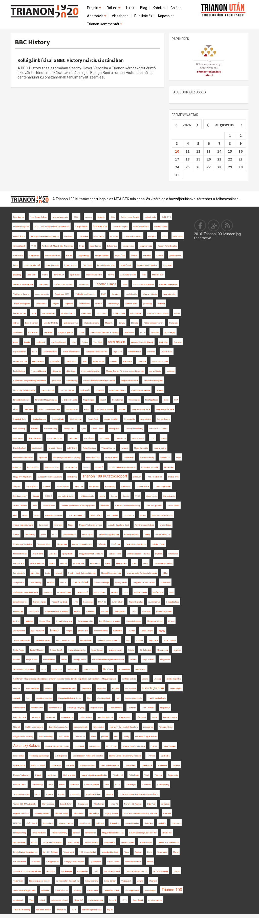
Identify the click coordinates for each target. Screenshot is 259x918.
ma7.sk (63, 583)
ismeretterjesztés (87, 765)
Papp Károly (105, 438)
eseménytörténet (42, 813)
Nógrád (16, 727)
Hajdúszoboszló (86, 496)
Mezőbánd (89, 438)
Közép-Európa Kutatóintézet (25, 852)
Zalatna (110, 275)
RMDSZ (48, 496)
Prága (15, 265)
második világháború (110, 852)
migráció (158, 554)
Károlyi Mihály (98, 361)
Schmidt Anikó (131, 304)
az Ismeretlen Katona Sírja (67, 881)
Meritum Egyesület (153, 506)
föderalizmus (18, 217)
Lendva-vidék (130, 765)
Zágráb (38, 775)
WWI (146, 775)
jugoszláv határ (37, 631)
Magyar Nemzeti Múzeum (91, 554)
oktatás (114, 592)
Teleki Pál (99, 390)
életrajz (98, 304)
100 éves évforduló (87, 852)
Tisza (126, 852)
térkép (102, 496)
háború (154, 717)
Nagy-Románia (52, 265)
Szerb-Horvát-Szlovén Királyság (81, 573)
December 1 (129, 515)
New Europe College (38, 217)
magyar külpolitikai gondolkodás (94, 775)
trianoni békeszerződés (23, 457)
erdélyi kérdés (131, 294)
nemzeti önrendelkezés (82, 544)
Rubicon (138, 852)
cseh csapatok (71, 467)
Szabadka (165, 756)
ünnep (152, 438)
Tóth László (118, 775)
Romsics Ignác (39, 602)
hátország (56, 371)
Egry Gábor (87, 265)
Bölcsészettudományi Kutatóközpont (108, 659)
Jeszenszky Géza (21, 794)
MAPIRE (102, 602)
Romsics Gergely (170, 717)
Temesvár (141, 361)
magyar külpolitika (65, 332)
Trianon (55, 630)
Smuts (16, 534)
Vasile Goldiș (18, 881)
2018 (74, 910)
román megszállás (164, 611)
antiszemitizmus (70, 323)
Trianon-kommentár (105, 24)
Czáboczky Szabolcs (22, 544)
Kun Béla (146, 255)
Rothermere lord (134, 352)
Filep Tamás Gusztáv (65, 640)
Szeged (125, 496)
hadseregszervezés (133, 698)
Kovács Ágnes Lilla (85, 621)
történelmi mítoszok (149, 467)
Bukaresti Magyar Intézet (146, 736)
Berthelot (161, 304)
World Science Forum (110, 765)
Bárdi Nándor (84, 304)
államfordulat (58, 275)
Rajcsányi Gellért (165, 727)
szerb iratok (18, 255)
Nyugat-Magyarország (111, 573)
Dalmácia (167, 813)
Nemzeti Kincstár (38, 371)
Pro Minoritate (19, 573)
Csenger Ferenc (163, 419)
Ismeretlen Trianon (111, 890)
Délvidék (63, 563)
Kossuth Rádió (58, 419)
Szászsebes (41, 304)
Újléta (83, 429)
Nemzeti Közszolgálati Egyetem (124, 727)
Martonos (74, 785)
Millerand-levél (157, 275)
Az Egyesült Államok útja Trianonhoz (57, 246)
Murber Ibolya (165, 525)
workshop (151, 352)
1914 (142, 332)
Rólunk (114, 8)
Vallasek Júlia (150, 217)
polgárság (17, 275)
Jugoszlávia (48, 823)
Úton (89, 698)
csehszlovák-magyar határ (24, 890)
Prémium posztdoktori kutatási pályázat (78, 506)
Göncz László (97, 429)
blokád (163, 438)
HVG (75, 602)
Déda (113, 217)
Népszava (153, 640)
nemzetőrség (155, 371)
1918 (34, 352)
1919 (124, 900)
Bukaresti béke (48, 506)
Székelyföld (55, 361)
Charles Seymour (91, 785)
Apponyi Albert (121, 583)
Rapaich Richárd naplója (167, 246)
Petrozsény (43, 284)
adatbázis (146, 611)
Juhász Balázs (85, 717)
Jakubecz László (69, 400)
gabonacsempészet (59, 900)
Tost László (63, 736)
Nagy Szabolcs (90, 669)
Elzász (143, 515)
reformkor (58, 525)
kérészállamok (19, 246)
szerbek (88, 217)
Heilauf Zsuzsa (20, 361)
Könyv (86, 409)
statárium (45, 890)
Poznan (177, 871)
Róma (164, 236)
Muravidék (173, 323)
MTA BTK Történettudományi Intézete (140, 813)
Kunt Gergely (170, 332)
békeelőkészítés (20, 602)
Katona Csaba (33, 467)
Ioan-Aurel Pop (19, 429)
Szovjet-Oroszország (133, 236)
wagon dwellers (96, 708)
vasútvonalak (130, 688)
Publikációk (143, 16)
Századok (146, 785)
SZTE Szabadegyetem (143, 284)
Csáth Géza (129, 332)
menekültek (80, 582)
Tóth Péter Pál (143, 486)
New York (79, 486)
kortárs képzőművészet (162, 515)
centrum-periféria (129, 679)
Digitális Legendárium (34, 727)
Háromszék (83, 284)
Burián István (117, 602)
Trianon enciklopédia (21, 304)
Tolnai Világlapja (169, 746)
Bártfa (45, 275)
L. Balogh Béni (61, 756)
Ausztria (104, 611)
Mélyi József (31, 659)
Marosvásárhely (115, 708)
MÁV (103, 294)
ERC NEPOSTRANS (158, 429)
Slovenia (176, 765)
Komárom (116, 294)
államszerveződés (94, 275)
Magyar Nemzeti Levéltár (134, 746)
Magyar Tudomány (21, 775)
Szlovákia (148, 823)
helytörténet (52, 775)
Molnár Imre (173, 477)
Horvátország (48, 804)
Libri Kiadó (48, 332)
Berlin (85, 361)
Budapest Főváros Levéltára (50, 477)
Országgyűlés (95, 515)
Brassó (25, 515)
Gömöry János (69, 429)
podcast (76, 833)
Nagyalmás (165, 659)
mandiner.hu (82, 871)
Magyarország (125, 717)
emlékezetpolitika (173, 679)
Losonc (145, 679)
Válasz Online (109, 842)
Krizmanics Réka (52, 467)
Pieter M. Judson (67, 390)
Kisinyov (121, 323)
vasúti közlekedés (140, 227)
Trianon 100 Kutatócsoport (104, 476)
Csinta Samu (71, 361)
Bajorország (173, 775)
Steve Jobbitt (173, 506)
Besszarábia (99, 236)
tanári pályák (114, 429)
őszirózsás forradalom (90, 371)
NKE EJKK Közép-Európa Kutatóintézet (52, 227)
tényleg (171, 621)
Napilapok (68, 304)
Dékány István (19, 313)
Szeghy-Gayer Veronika (74, 862)
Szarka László (61, 890)
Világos (69, 631)
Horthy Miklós (69, 775)
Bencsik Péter (66, 804)
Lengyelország (145, 246)
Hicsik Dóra (56, 669)
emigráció (165, 804)
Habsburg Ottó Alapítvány (24, 390)
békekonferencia (100, 631)
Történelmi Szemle (21, 294)
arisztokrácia (145, 419)
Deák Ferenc (37, 554)
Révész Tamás (19, 785)
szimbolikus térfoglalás (153, 381)
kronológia (17, 467)
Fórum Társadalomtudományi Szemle (99, 381)
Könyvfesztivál (19, 717)
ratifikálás (29, 621)
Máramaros (162, 852)
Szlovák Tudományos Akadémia (27, 871)
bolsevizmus (141, 669)
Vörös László (73, 842)
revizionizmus (154, 602)
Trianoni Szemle (108, 448)
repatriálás (35, 573)
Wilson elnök (79, 813)
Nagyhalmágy (83, 255)
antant (61, 785)
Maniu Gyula (87, 534)
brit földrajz (94, 813)
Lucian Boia (55, 765)
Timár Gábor (83, 631)
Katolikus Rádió (158, 544)
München (155, 332)
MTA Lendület (169, 640)
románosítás (90, 833)
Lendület (34, 429)
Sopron (114, 496)
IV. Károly (114, 236)
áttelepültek (126, 486)
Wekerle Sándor (140, 592)
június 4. (101, 217)
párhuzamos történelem (147, 265)
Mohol (175, 852)
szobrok (159, 255)
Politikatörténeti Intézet (85, 294)
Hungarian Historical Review (69, 698)
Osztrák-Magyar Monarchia (57, 746)
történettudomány (59, 833)
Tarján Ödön (120, 255)
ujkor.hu (157, 679)
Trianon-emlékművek (71, 352)
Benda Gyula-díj (19, 448)
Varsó (134, 563)
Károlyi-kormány (91, 881)
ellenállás (159, 390)
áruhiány (109, 794)
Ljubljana (52, 554)
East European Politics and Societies (88, 756)
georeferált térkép (93, 794)
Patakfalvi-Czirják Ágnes (135, 544)
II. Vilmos (151, 756)
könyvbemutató (69, 534)
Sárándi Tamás (47, 390)
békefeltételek (49, 659)
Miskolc (134, 255)
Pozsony (77, 890)
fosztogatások (151, 400)
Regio (178, 457)
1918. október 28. (154, 477)
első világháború (153, 688)
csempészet (128, 246)
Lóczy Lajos (18, 563)
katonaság (87, 602)
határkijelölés (95, 746)
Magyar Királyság (150, 294)
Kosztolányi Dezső (32, 265)
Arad (116, 736)
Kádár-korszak (76, 419)
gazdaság (147, 304)
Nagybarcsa (34, 255)
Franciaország (35, 583)
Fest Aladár (83, 236)
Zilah (128, 640)
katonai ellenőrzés (52, 255)
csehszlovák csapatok (140, 390)
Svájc (81, 246)
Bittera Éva (94, 563)
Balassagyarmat (91, 842)
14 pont (112, 900)
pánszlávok (18, 438)
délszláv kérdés (160, 227)
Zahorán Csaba (105, 284)
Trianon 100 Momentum (168, 842)
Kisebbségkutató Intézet (39, 881)
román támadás (132, 823)
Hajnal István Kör (162, 534)
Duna (34, 506)
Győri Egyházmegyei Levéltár (25, 592)
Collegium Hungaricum (168, 284)
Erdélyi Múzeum (37, 650)
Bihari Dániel (177, 236)
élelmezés (176, 823)
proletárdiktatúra (48, 313)
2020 (43, 669)
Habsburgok (131, 785)
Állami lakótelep (35, 438)
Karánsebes (173, 554)
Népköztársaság (160, 871)
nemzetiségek (19, 842)
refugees (115, 688)
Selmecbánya (113, 304)
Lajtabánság (66, 871)
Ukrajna (140, 881)
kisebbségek (37, 448)
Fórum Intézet (19, 862)
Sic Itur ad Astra (37, 563)
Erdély (15, 409)
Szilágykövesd (52, 862)
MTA (33, 313)
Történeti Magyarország (108, 534)
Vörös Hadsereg (45, 736)
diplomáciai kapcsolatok (58, 727)
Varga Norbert (148, 659)
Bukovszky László (128, 275)
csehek (64, 659)
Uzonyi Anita (18, 583)
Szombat (167, 265)
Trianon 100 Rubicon (132, 804)
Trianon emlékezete (21, 640)
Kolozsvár (68, 236)
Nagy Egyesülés (141, 448)
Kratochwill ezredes (117, 390)
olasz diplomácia (132, 890)
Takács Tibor (92, 890)
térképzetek (98, 727)
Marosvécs (165, 583)
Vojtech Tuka (166, 352)
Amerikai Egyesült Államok (142, 342)
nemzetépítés (37, 708)
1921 (133, 611)
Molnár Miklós (19, 765)
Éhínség (134, 323)
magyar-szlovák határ (141, 409)
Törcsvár (158, 775)
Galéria (176, 8)
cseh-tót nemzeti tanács (157, 313)
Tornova (49, 794)
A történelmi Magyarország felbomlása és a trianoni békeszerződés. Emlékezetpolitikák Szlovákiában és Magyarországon (64, 679)
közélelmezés (19, 631)
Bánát (107, 563)
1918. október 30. (55, 438)
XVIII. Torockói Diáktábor (49, 409)
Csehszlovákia (116, 342)
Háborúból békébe (133, 621)
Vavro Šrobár (126, 265)
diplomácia (51, 871)
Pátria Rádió (134, 775)
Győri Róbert (32, 823)
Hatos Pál (114, 804)
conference (18, 332)
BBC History (32, 42)
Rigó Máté (117, 352)
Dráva (50, 785)
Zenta (145, 563)
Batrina (85, 342)
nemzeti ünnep (61, 813)
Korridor (27, 342)
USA (176, 400)
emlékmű (99, 467)
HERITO (17, 823)
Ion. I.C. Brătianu (50, 852)
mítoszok (36, 717)
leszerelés (117, 631)
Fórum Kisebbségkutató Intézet (143, 833)
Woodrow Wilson (44, 544)
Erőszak (131, 631)
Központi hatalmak (60, 602)
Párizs (36, 515)
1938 (137, 496)
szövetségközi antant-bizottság (66, 457)
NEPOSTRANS (68, 313)
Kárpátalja (127, 361)
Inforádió (48, 688)
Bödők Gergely (147, 631)
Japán (124, 284)
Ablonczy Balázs (26, 746)
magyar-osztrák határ (165, 409)
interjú (15, 342)
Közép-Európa (119, 313)
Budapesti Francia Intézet (96, 352)
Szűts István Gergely (130, 217)
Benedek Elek (78, 563)
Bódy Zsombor (31, 323)
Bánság (35, 496)
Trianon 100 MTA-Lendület (24, 804)
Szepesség (75, 794)
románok (16, 698)
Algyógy (162, 631)
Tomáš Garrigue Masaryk (109, 621)
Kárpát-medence (39, 833)
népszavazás (38, 361)
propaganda (148, 727)
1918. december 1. (76, 515)
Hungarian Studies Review (144, 583)
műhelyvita (72, 477)
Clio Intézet (33, 332)
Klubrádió (122, 409)
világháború (70, 371)
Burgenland (162, 765)
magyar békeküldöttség (23, 736)
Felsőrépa (115, 544)
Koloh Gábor (86, 313)
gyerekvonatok (175, 255)
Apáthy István (146, 842)
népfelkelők (85, 390)
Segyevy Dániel (127, 842)
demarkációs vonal (112, 871)
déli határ (16, 486)
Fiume (70, 525)
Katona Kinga (124, 669)
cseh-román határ (96, 900)
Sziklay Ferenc (115, 554)
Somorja (113, 361)
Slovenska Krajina (120, 227)
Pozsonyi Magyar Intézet (136, 871)
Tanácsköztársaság (21, 910)
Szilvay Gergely (56, 650)
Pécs (149, 852)
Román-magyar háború (144, 525)
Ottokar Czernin (64, 592)
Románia (108, 669)
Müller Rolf (78, 900)
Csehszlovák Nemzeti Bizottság (104, 332)
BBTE (37, 794)
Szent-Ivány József (104, 409)
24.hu (164, 573)
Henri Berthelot (148, 708)
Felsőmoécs (33, 611)
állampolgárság (169, 496)
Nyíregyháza (31, 486)
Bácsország (110, 486)
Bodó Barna (31, 275)
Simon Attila (129, 419)
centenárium (129, 457)
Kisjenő (77, 611)
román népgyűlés (111, 419)
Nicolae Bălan (44, 621)
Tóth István (99, 804)
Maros (177, 313)
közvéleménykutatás (67, 688)
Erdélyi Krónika (19, 371)
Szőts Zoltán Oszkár (63, 284)
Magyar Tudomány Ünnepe (90, 525)
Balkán (69, 255)
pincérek (104, 736)
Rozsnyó (177, 342)
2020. (76, 217)
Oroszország (133, 400)
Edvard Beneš (82, 592)
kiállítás (16, 323)
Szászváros (72, 669)
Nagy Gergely (88, 400)
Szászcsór (43, 525)
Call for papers (119, 611)
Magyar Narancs (66, 823)
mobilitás (162, 823)
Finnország (18, 611)
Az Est (16, 621)
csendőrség (30, 534)
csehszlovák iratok (66, 496)
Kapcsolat (166, 16)
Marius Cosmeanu (91, 323)
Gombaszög (37, 785)
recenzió (16, 659)
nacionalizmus (67, 717)
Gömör (131, 650)
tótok (144, 275)
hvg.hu (110, 910)
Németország (163, 785)
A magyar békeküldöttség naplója (44, 236)
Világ (31, 900)
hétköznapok (150, 890)
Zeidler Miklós (175, 688)
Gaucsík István (62, 486)
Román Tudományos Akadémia (122, 467)
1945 (117, 785)
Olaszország (72, 381)
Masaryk (109, 323)
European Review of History (56, 611)
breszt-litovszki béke (106, 265)
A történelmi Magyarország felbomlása (29, 381)
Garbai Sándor (110, 881)
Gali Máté (132, 708)
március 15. (165, 457)
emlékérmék (18, 900)
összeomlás (18, 756)
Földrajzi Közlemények (52, 842)
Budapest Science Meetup (108, 640)
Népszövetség (19, 833)
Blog (143, 8)
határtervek (50, 717)
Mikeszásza (162, 650)
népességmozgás (60, 217)
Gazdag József (20, 496)
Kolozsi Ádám (19, 236)
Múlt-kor (50, 583)
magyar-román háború (163, 563)
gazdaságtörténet (105, 717)
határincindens (19, 708)
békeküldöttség (50, 429)
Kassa (43, 534)
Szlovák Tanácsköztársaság (127, 506)
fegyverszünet (70, 265)
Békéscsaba (121, 563)
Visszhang (120, 16)
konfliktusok (158, 592)
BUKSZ (154, 746)
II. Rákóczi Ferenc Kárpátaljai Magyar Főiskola (138, 794)
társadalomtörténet (21, 400)
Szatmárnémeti (49, 352)
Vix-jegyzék (126, 881)
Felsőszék (101, 688)
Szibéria (139, 640)
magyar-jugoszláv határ (23, 525)
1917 (54, 534)
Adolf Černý (72, 448)
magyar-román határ (129, 381)
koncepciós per (72, 409)
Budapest (152, 236)
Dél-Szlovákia (145, 650)
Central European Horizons (138, 554)
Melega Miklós (138, 438)
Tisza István (117, 400)
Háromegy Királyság (75, 708)
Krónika (159, 8)
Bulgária (55, 304)
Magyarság (62, 544)
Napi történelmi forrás (157, 698)
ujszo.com (56, 381)
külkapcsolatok (81, 227)
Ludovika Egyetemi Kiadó (118, 525)
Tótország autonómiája (39, 756)
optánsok (100, 823)
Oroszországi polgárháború (24, 669)
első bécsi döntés (43, 910)
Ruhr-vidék (36, 862)
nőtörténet (141, 717)
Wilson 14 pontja (38, 765)
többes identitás (20, 554)
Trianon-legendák (136, 602)
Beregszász (82, 804)
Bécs (126, 592)
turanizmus (73, 438)
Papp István (102, 313)
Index (166, 400)
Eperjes (86, 467)
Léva (74, 342)
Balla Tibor (151, 804)
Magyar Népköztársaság (112, 833)
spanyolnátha (67, 554)
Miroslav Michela (51, 323)
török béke (163, 342)
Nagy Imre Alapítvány (22, 477)
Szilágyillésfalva (172, 602)
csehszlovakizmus (133, 862)
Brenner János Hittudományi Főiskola (125, 756)
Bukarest (70, 765)
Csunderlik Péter (20, 419)
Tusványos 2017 (62, 294)
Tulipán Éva (114, 823)
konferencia (100, 226)
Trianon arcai (68, 852)
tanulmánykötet (169, 294)
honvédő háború (54, 448)
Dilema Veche (86, 640)
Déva (171, 592)
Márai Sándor (97, 650)
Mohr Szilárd (111, 746)
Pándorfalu (90, 611)
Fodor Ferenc (18, 650)
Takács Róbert (113, 862)
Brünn (93, 736)
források (58, 573)
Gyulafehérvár (95, 862)
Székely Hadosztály (134, 429)
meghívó (124, 448)
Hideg (146, 534)
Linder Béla (79, 746)
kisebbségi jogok (81, 727)
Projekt (94, 8)
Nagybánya (165, 708)
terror (107, 785)
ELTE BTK (166, 217)
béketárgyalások (104, 698)
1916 (95, 871)
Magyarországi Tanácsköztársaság (141, 573)
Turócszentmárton (162, 486)
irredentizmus (95, 246)
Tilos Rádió (97, 342)
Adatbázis (97, 16)
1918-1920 (79, 736)
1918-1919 (120, 438)
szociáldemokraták (44, 698)
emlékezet (166, 833)
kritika (52, 563)
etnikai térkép (151, 496)
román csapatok (155, 900)
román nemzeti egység (23, 284)
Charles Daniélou (20, 506)
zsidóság (170, 371)
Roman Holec (99, 592)
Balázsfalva (112, 246)
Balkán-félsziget (32, 688)
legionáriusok (75, 275)
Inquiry (34, 842)
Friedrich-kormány (43, 640)
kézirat (103, 400)
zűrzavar (137, 477)
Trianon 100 (172, 889)
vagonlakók (86, 688)
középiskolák (136, 313)
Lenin (47, 573)
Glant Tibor (28, 409)
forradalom (104, 506)
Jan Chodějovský (58, 342)
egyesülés (43, 457)
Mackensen (94, 486)
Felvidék (133, 659)
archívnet (48, 592)
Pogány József (111, 813)
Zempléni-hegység (64, 621)
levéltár (61, 794)
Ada (14, 515)
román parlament (131, 534)
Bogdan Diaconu (39, 419)
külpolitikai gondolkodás (91, 910)
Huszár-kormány (147, 457)
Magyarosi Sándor (154, 621)
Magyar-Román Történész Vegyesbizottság (124, 371)
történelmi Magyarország (45, 400)
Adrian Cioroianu (89, 448)
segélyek (177, 650)
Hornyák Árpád (111, 457)
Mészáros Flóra (92, 457)
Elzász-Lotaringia (101, 583)
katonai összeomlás (77, 650)
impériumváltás (55, 708)
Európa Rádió (93, 419)
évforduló (101, 544)
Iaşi (117, 698)
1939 (33, 246)
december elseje (42, 294)
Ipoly (28, 698)
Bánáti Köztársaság (53, 515)
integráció (153, 881)
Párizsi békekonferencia (153, 323)
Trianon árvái (146, 765)
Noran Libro (169, 467)
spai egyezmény (115, 650)
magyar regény (160, 448)
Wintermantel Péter (160, 361)
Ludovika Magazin (21, 227)
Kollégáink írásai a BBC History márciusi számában (70, 60)
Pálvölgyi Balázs (79, 659)
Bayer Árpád (138, 900)
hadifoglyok (40, 342)
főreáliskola (61, 910)
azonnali (46, 486)
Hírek (130, 8)
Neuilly (126, 736)
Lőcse (81, 332)
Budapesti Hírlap (102, 255)
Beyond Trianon (19, 352)
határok (42, 900)
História (16, 688)
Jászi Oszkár (84, 823)
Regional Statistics (21, 813)
